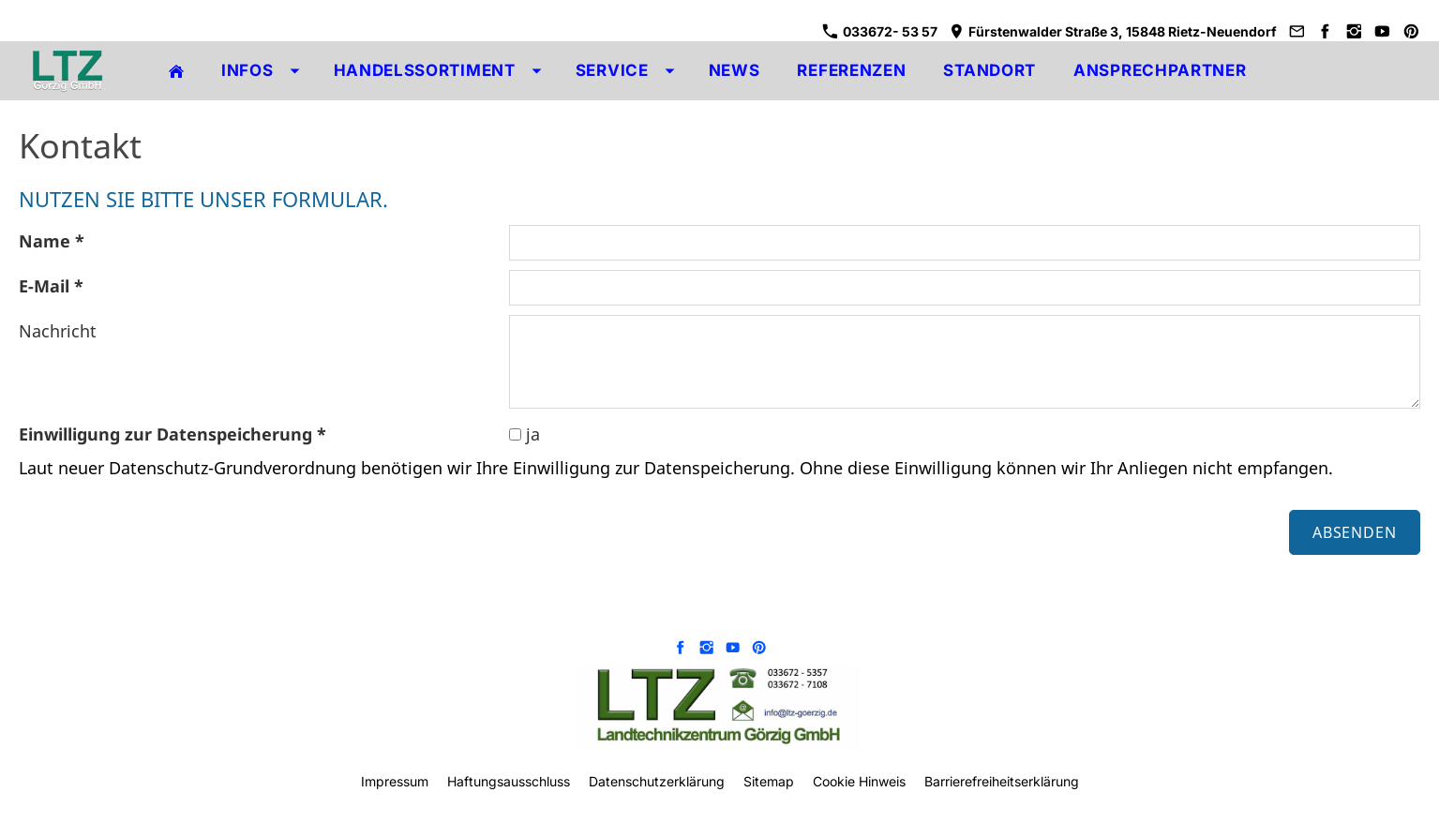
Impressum (394, 781)
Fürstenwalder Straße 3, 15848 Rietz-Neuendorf (1113, 31)
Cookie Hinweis (859, 781)
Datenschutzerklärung (657, 781)
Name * (51, 241)
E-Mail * (51, 286)
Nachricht (58, 331)
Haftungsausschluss (508, 781)
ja (524, 434)
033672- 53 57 (879, 31)
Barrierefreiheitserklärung (1001, 781)
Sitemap (768, 781)
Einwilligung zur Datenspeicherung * (172, 434)
